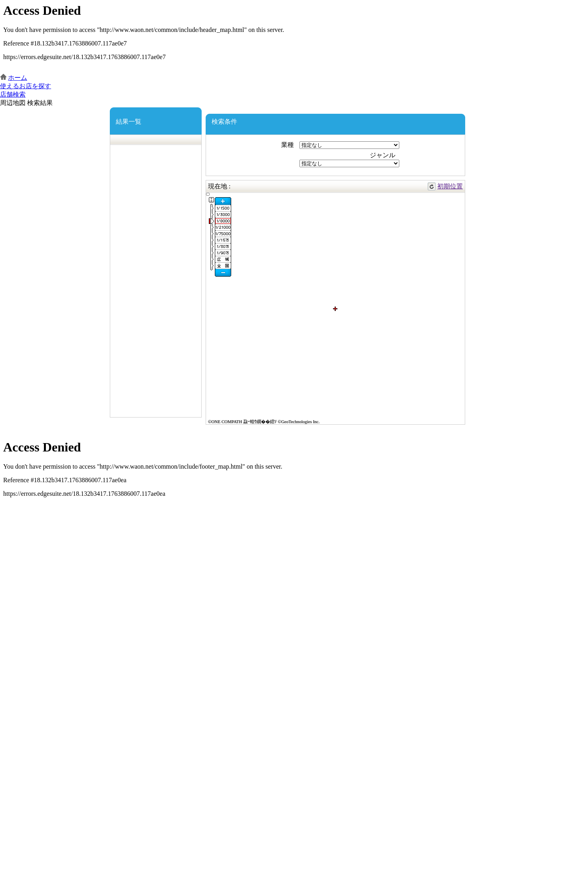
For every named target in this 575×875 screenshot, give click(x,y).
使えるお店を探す (25, 86)
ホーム (17, 77)
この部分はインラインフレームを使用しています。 (287, 37)
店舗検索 (13, 94)
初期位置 (450, 186)
